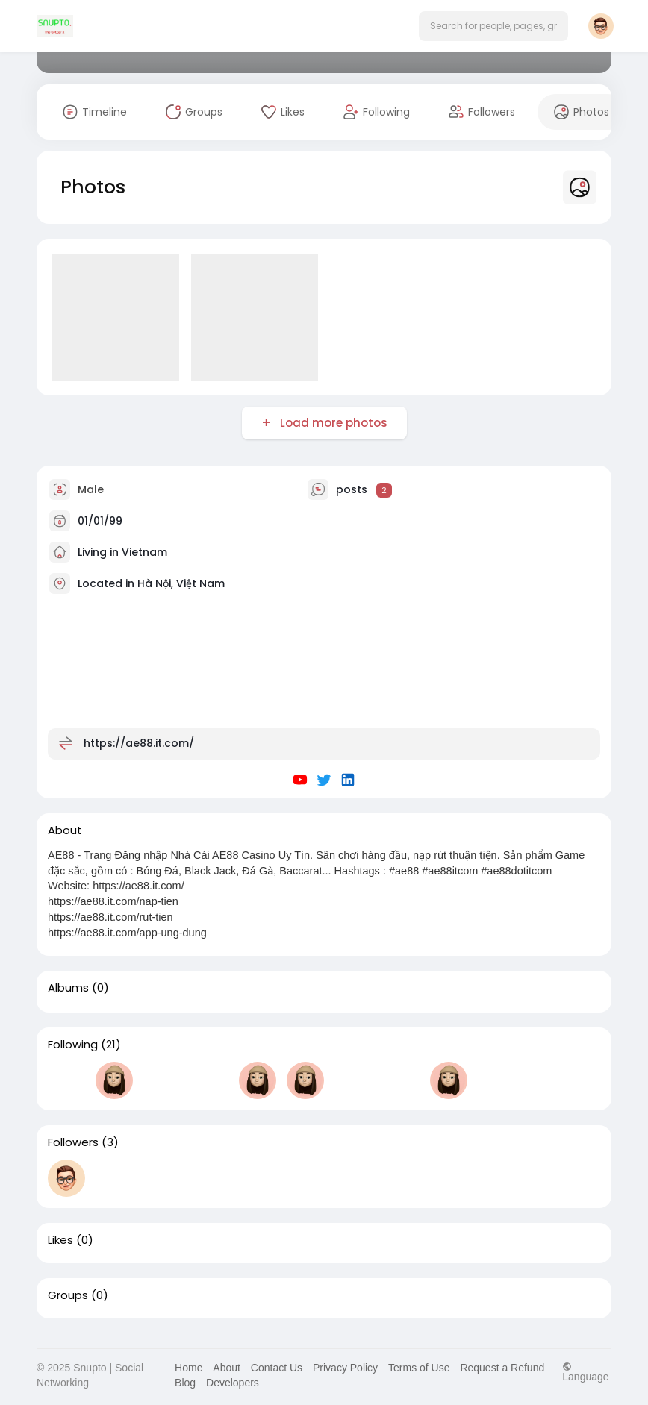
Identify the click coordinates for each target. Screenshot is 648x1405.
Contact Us (276, 1368)
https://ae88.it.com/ (139, 743)
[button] (493, 26)
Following (73, 1045)
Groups (68, 1295)
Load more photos (332, 423)
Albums (68, 988)
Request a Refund (502, 1368)
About (226, 1368)
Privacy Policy (345, 1368)
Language (585, 1372)
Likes (60, 1240)
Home (188, 1368)
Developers (232, 1383)
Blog (185, 1383)
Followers (73, 1142)
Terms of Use (418, 1368)
